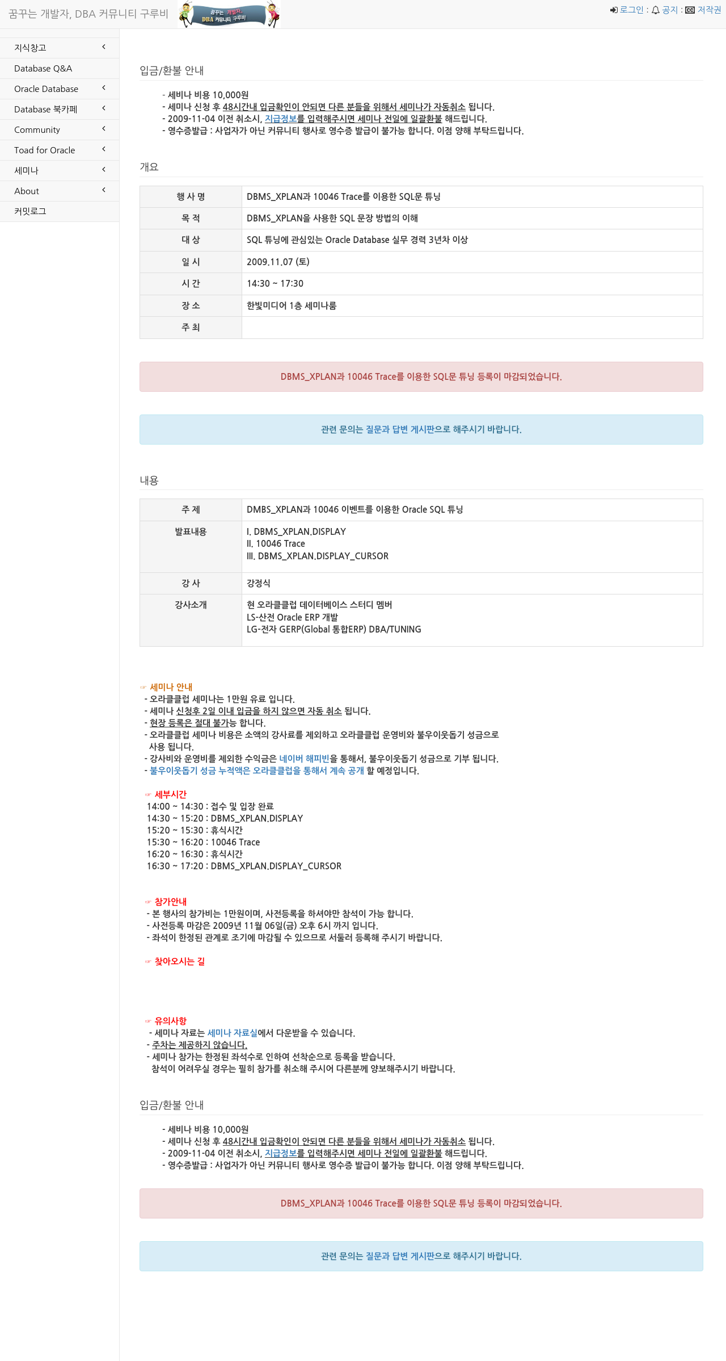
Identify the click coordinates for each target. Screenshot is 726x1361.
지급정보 (281, 119)
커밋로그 (30, 211)
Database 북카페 (59, 108)
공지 (670, 10)
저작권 (709, 10)
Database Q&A (43, 68)
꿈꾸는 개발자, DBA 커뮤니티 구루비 (89, 14)
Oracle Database (59, 88)
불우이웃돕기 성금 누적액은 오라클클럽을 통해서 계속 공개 (257, 771)
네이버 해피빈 (304, 759)
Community (59, 129)
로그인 (632, 10)
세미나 (59, 170)
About (59, 190)
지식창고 (59, 47)
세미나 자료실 (232, 1033)
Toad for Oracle (59, 149)
